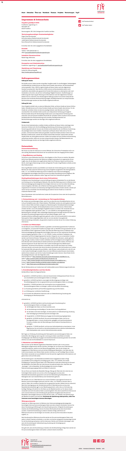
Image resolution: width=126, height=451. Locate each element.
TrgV (77, 12)
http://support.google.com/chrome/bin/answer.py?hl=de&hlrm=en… (47, 260)
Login (103, 448)
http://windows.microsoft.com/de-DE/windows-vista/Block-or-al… (51, 256)
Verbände (46, 12)
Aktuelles (30, 12)
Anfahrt (80, 448)
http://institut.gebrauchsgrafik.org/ (32, 72)
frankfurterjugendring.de (37, 446)
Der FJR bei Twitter (102, 440)
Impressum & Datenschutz (89, 448)
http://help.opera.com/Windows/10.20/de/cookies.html (42, 264)
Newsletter (98, 448)
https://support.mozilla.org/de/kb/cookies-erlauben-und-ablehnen (46, 262)
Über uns (38, 12)
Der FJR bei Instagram (94, 440)
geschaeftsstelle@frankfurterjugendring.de (37, 52)
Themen (53, 12)
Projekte (60, 12)
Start (23, 12)
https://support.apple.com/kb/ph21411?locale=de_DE (41, 258)
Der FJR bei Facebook (98, 440)
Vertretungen (69, 12)
